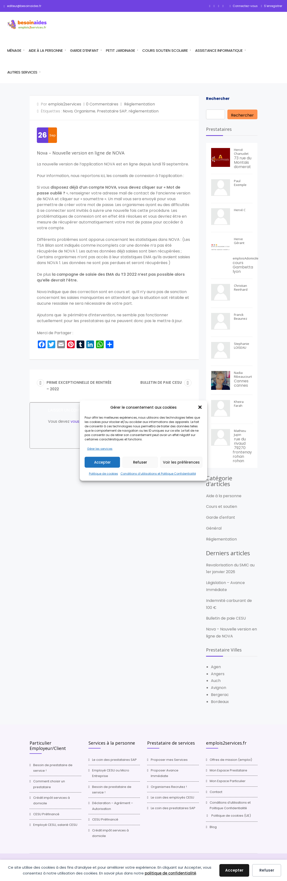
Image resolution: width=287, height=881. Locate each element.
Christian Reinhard (240, 287)
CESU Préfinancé (46, 814)
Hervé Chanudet (241, 152)
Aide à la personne (46, 50)
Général (214, 528)
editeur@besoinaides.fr (22, 6)
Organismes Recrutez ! (169, 787)
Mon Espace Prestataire (228, 770)
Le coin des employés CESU (172, 797)
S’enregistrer (272, 6)
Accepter (102, 462)
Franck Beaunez (240, 316)
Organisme (84, 111)
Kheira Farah (239, 404)
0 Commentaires (102, 104)
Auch (216, 680)
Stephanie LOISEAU (241, 345)
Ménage (14, 50)
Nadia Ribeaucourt (243, 374)
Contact (216, 792)
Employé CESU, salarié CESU (55, 824)
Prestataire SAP (112, 111)
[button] (200, 407)
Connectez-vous (245, 6)
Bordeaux (220, 701)
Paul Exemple (240, 183)
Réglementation (139, 104)
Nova (67, 111)
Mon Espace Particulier (228, 781)
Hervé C (240, 210)
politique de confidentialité (170, 873)
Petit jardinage (120, 50)
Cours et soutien (221, 506)
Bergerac (220, 694)
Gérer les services (99, 448)
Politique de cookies (103, 474)
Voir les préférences (181, 462)
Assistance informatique (219, 50)
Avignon (218, 687)
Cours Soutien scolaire (165, 50)
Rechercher (218, 98)
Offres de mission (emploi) (231, 759)
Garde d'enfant (220, 517)
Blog (213, 827)
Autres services (22, 72)
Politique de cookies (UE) (231, 815)
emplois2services (64, 104)
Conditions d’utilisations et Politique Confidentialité (158, 474)
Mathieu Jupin (240, 433)
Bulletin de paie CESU (226, 618)
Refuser (140, 462)
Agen (216, 667)
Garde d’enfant (84, 50)
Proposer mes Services (169, 759)
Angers (217, 674)
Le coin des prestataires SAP (114, 759)
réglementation (143, 111)
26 (42, 135)
